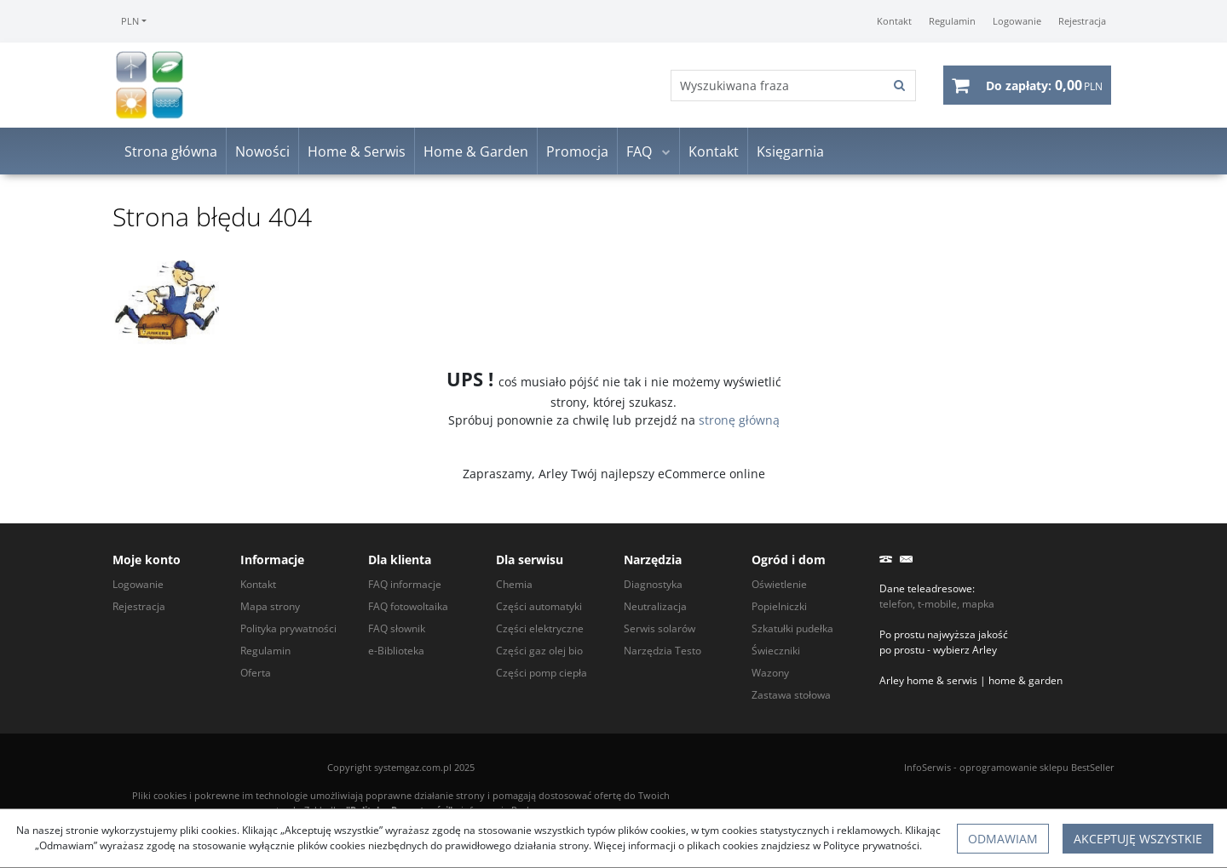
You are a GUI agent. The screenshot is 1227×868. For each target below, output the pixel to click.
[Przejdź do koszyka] (1044, 85)
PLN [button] (130, 20)
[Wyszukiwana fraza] (777, 85)
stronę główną (739, 420)
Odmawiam (1003, 839)
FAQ (639, 151)
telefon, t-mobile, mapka (936, 604)
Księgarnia (790, 151)
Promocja (577, 151)
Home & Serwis (357, 151)
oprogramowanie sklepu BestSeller (1037, 767)
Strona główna (170, 151)
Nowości (262, 151)
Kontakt (713, 151)
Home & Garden (475, 151)
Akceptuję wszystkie (1138, 839)
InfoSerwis (927, 767)
